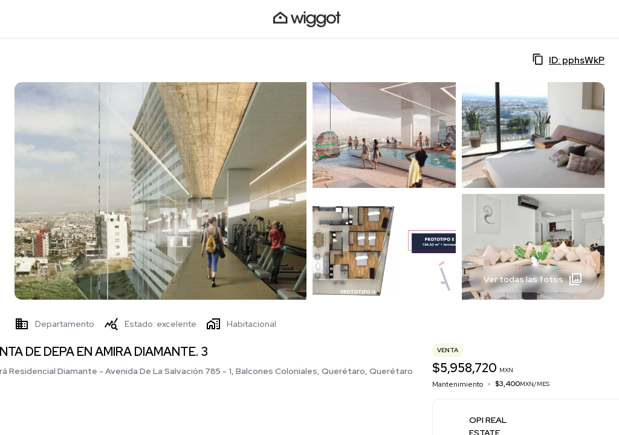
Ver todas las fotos (533, 279)
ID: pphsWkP (568, 59)
